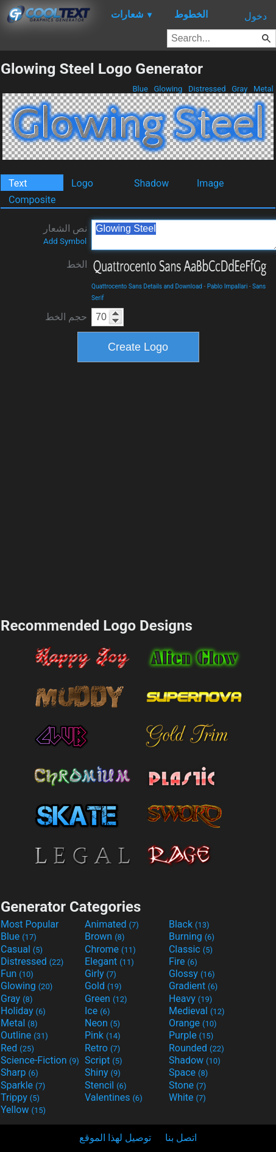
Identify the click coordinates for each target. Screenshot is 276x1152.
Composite (32, 200)
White (187, 1097)
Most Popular (30, 924)
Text (18, 183)
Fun (17, 973)
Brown (104, 936)
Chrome (110, 949)
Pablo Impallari (227, 286)
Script (103, 1060)
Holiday (23, 1011)
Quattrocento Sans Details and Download (146, 286)
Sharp (19, 1072)
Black (189, 924)
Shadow (151, 183)
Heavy (190, 998)
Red (17, 1048)
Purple (191, 1035)
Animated (112, 924)
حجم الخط (66, 317)
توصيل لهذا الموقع (115, 1137)
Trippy (20, 1097)
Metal (263, 88)
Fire (183, 961)
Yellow (23, 1109)
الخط (76, 264)
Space (188, 1072)
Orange (193, 1023)
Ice (97, 1011)
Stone (187, 1085)
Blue (140, 88)
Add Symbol (65, 241)
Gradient (193, 986)
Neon (102, 1023)
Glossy (192, 973)
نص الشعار (65, 234)
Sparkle (23, 1085)
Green (106, 998)
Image (210, 183)
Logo (82, 183)
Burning (191, 936)
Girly (100, 973)
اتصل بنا (181, 1137)
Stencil (105, 1085)
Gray (240, 88)
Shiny (103, 1072)
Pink (103, 1035)
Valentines (114, 1097)
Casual (22, 949)
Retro (102, 1048)
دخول (255, 16)
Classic (191, 949)
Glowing (168, 88)
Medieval (197, 1011)
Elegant (109, 961)
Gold (103, 986)
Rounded (196, 1048)
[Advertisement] (114, 488)
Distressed (207, 88)
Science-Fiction (40, 1060)
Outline (24, 1035)
